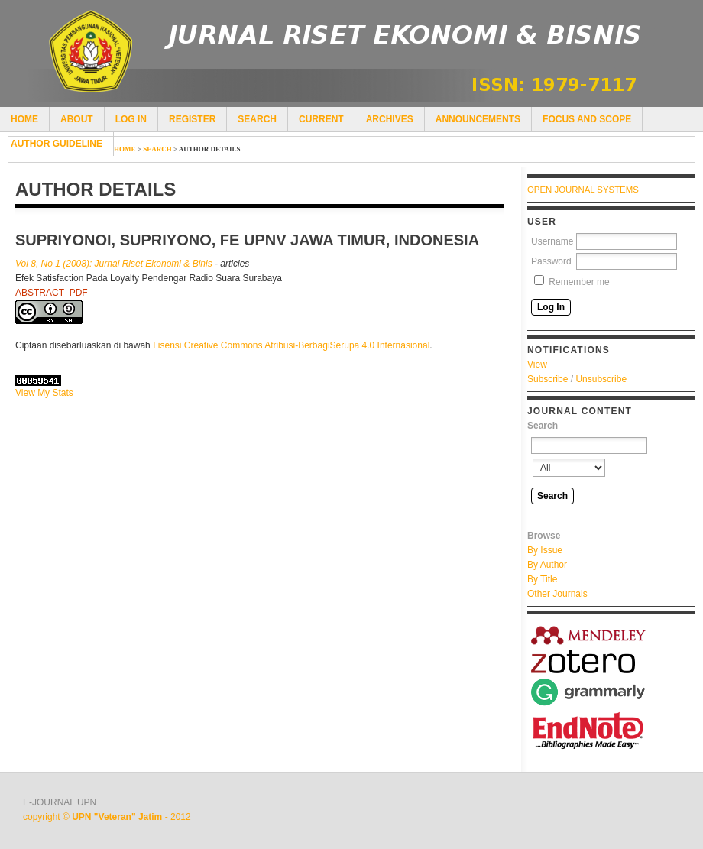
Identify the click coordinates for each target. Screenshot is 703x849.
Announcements (478, 119)
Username (552, 241)
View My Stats (44, 392)
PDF (79, 292)
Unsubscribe (601, 379)
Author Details (210, 149)
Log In (131, 119)
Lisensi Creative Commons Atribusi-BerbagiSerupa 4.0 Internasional (291, 345)
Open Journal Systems (583, 189)
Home (24, 119)
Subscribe (547, 379)
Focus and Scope (587, 119)
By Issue (544, 550)
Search (257, 119)
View (537, 364)
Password (551, 261)
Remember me (579, 282)
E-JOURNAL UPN (59, 802)
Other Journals (557, 593)
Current (321, 119)
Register (192, 119)
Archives (389, 119)
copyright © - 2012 (107, 817)
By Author (547, 564)
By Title (542, 579)
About (76, 119)
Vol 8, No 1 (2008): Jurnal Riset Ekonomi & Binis (113, 263)
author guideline (56, 143)
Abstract (39, 292)
